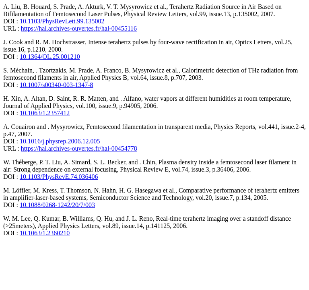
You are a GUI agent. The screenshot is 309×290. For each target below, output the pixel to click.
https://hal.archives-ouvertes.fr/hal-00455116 (79, 28)
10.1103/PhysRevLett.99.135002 (62, 21)
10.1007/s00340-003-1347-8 (56, 84)
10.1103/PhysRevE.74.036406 (59, 176)
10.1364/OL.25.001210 (50, 56)
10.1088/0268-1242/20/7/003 (57, 204)
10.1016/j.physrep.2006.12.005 (60, 141)
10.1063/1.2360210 (45, 233)
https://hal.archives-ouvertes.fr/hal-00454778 (79, 148)
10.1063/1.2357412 (45, 113)
